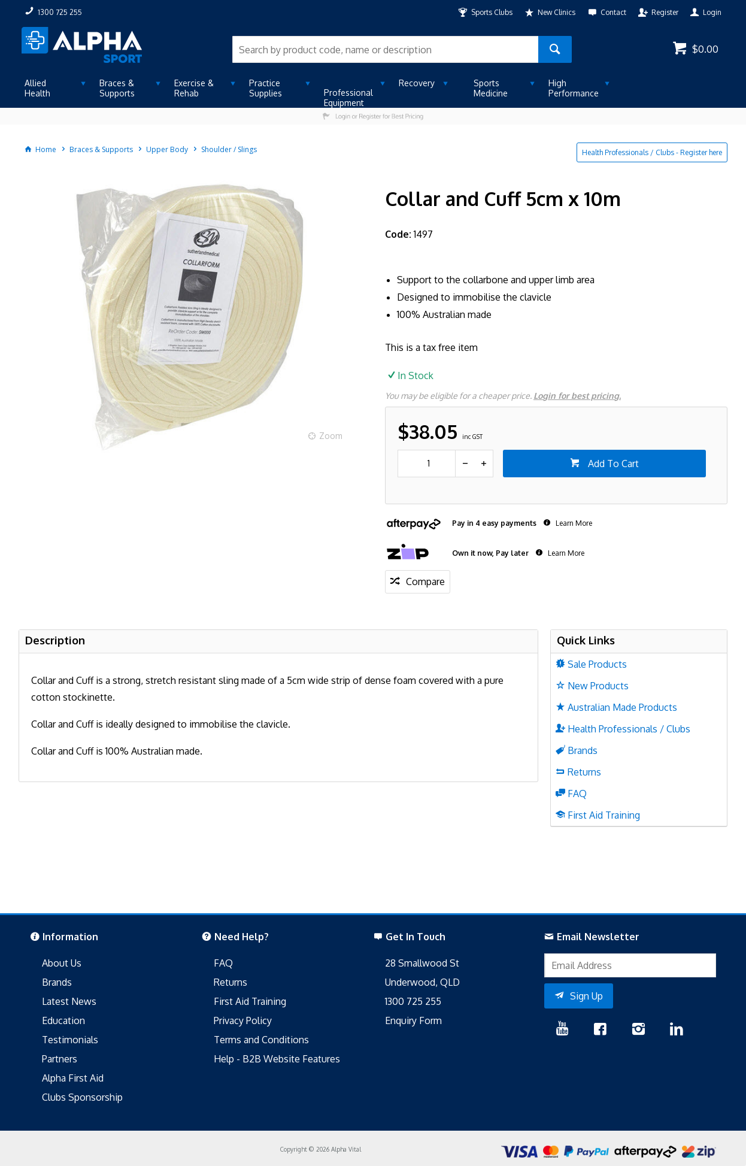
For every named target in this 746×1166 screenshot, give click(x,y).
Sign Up (586, 996)
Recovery (417, 83)
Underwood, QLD (422, 982)
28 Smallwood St (422, 963)
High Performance (573, 88)
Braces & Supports (117, 88)
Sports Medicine (491, 88)
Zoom (330, 436)
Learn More (573, 523)
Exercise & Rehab (194, 88)
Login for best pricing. (577, 395)
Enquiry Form (413, 1020)
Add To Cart (612, 464)
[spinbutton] (426, 463)
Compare (425, 581)
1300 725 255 (413, 1001)
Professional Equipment (348, 97)
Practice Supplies (265, 88)
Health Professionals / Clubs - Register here (652, 152)
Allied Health (37, 88)
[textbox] (385, 49)
